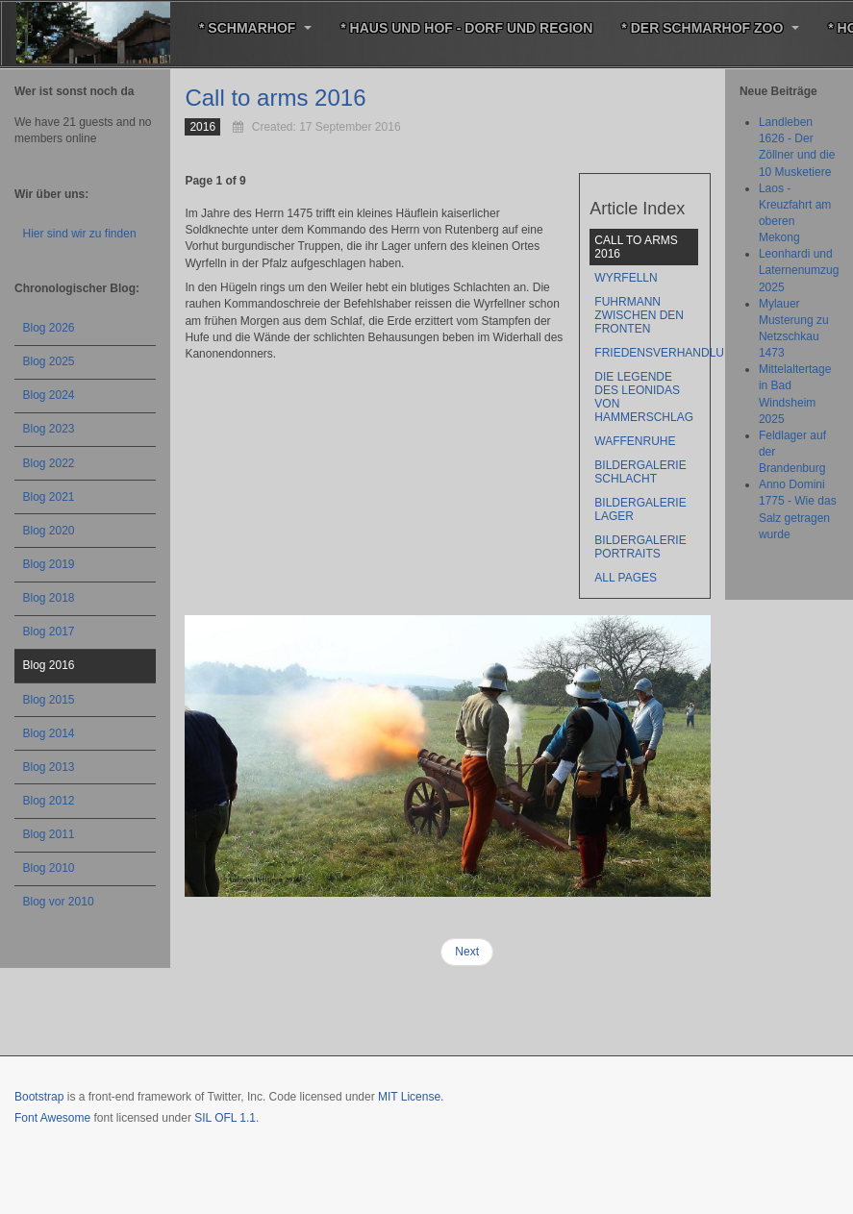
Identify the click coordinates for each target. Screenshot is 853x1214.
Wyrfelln (625, 278)
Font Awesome (52, 1118)
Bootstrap (38, 1096)
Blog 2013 (49, 767)
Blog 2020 (49, 530)
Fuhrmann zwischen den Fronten (639, 315)
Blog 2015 (49, 699)
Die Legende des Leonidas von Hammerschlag (643, 397)
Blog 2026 (49, 327)
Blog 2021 (49, 497)
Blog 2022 (49, 463)
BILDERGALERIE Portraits (640, 546)
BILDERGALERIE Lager (640, 509)
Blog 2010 (49, 868)
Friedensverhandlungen (646, 352)
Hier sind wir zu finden (80, 233)
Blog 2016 (49, 665)
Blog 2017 (49, 631)
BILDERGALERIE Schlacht (640, 471)
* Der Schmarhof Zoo (710, 28)
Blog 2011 (49, 834)
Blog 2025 (49, 361)
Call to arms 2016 (275, 98)
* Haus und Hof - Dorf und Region (466, 28)
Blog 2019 (49, 564)
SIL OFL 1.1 (225, 1118)
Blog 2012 (49, 800)
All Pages (625, 577)
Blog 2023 (49, 428)
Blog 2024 (49, 395)
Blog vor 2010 (58, 901)
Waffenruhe (634, 441)
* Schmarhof (255, 28)
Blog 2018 (49, 598)
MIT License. (410, 1096)
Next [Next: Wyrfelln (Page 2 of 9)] (467, 951)
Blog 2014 (49, 733)
